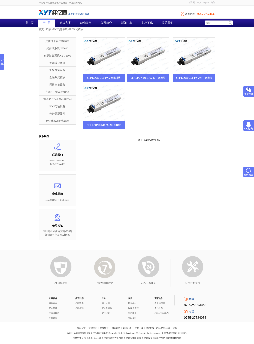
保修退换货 (54, 313)
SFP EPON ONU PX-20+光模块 (104, 125)
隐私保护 (81, 328)
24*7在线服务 (148, 283)
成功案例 (85, 22)
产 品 (46, 22)
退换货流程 (133, 308)
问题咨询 (53, 303)
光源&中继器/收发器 (57, 92)
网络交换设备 (57, 84)
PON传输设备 (57, 106)
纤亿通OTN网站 (173, 338)
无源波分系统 (57, 63)
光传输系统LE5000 (57, 48)
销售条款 (132, 303)
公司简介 (106, 22)
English (206, 2)
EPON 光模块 (76, 29)
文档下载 (147, 22)
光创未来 (88, 338)
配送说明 (106, 313)
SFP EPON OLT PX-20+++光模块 (194, 78)
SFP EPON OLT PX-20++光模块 (148, 78)
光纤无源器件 (57, 113)
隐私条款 (132, 318)
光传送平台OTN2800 (57, 41)
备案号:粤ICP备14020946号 (174, 333)
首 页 (30, 22)
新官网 (192, 2)
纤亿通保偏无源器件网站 (153, 338)
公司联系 (79, 303)
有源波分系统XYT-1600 (57, 55)
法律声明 (93, 328)
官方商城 (53, 308)
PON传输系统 (60, 29)
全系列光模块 (57, 77)
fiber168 (97, 338)
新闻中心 (126, 22)
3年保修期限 (61, 283)
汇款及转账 (107, 308)
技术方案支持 (192, 283)
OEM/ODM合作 (162, 313)
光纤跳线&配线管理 (57, 120)
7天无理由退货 (105, 283)
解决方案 (65, 22)
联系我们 (167, 22)
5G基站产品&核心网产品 (57, 99)
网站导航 (116, 328)
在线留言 (104, 328)
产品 (48, 29)
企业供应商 (160, 303)
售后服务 (132, 313)
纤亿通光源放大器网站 (112, 338)
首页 (41, 29)
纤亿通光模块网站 (132, 338)
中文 (199, 2)
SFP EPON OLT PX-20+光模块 (104, 78)
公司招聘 (79, 308)
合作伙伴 (159, 308)
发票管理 (53, 318)
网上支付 (106, 303)
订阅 (213, 2)
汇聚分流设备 (57, 70)
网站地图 (127, 328)
